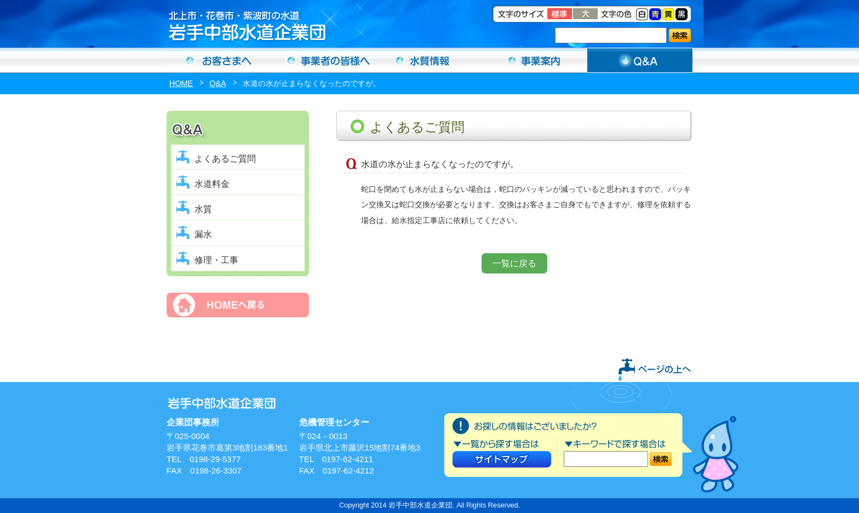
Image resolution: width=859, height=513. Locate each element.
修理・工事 (216, 260)
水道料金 (212, 184)
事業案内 (534, 60)
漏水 (203, 234)
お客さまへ (219, 60)
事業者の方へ (324, 60)
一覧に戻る (514, 263)
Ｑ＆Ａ (639, 60)
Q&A (217, 83)
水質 (203, 209)
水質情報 (429, 60)
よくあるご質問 (225, 158)
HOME (181, 83)
